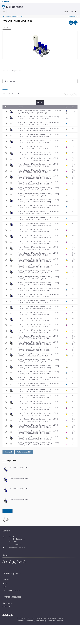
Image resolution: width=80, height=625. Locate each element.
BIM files (7, 16)
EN (72, 11)
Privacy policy (30, 621)
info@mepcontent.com (17, 548)
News (4, 583)
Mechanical (15, 16)
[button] (40, 81)
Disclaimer (20, 621)
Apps (4, 586)
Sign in (66, 11)
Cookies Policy (41, 621)
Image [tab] (7, 28)
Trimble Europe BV (42, 618)
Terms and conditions (55, 621)
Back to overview (73, 16)
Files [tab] (40, 103)
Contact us (6, 606)
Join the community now (11, 590)
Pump (21, 16)
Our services (7, 603)
